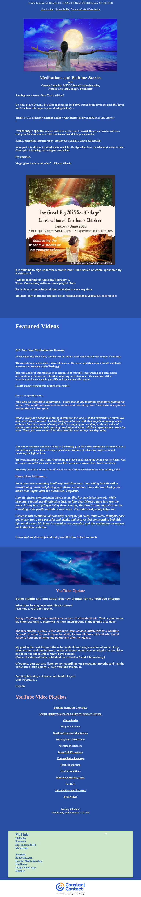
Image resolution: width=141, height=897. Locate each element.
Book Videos (70, 796)
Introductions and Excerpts (70, 790)
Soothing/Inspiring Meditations (70, 733)
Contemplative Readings (70, 758)
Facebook (20, 841)
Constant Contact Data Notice (85, 9)
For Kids (70, 784)
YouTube (20, 854)
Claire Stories (70, 720)
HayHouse (21, 864)
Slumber (20, 871)
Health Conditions (70, 771)
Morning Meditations (70, 745)
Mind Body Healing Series (70, 777)
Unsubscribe (47, 9)
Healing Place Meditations (70, 739)
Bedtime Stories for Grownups (70, 707)
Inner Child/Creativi (69, 752)
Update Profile (62, 9)
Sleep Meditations (70, 726)
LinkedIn (20, 838)
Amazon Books (28, 844)
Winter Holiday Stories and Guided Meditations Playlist (70, 714)
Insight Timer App (25, 867)
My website (21, 848)
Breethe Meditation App (28, 861)
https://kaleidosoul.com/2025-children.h (90, 295)
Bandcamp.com (23, 857)
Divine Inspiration (70, 765)
